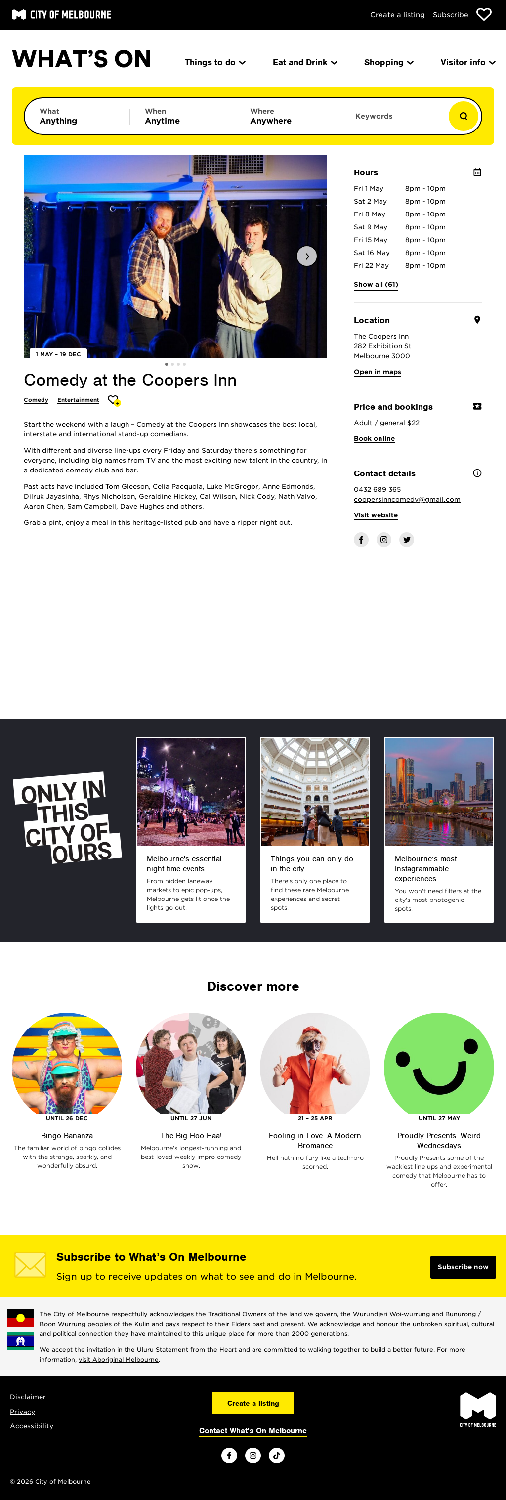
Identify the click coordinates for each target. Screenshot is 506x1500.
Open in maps (377, 372)
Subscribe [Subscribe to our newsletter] (450, 15)
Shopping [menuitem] (388, 62)
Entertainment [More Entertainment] (78, 399)
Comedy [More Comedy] (36, 399)
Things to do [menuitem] (214, 62)
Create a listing (397, 15)
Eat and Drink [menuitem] (304, 62)
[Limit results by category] (77, 116)
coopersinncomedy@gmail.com (407, 499)
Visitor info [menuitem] (467, 62)
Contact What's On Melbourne (253, 1431)
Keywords (373, 116)
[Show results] (463, 116)
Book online (374, 438)
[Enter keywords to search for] (392, 121)
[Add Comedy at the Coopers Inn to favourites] (114, 401)
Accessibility (31, 1426)
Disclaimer (28, 1397)
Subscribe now (463, 1267)
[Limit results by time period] (182, 116)
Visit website (376, 515)
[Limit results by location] (287, 116)
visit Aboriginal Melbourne (119, 1359)
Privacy (22, 1411)
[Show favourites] (484, 14)
